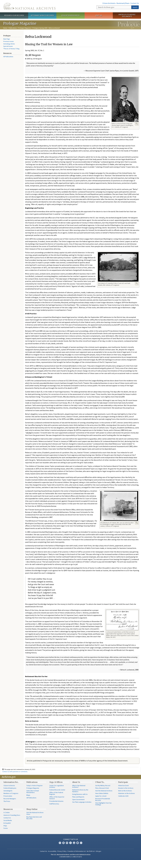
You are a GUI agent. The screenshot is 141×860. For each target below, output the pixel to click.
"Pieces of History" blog (11, 49)
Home (5, 28)
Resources (8, 809)
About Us (76, 782)
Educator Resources (70, 15)
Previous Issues (8, 41)
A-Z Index (7, 812)
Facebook (60, 843)
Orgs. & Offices (56, 782)
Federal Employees (10, 788)
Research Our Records (14, 15)
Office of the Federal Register (56, 793)
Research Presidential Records (102, 799)
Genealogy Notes (9, 44)
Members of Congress (11, 793)
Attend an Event (123, 786)
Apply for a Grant (100, 796)
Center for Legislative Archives (56, 786)
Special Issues (8, 46)
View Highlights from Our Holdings (103, 804)
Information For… (11, 782)
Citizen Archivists (109, 3)
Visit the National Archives (103, 791)
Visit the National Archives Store (35, 813)
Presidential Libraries (56, 801)
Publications (13, 28)
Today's (34, 786)
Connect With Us (70, 839)
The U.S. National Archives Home (29, 6)
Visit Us (99, 15)
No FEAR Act (91, 851)
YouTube (74, 843)
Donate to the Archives (125, 788)
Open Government (78, 799)
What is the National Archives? (78, 786)
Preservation (8, 796)
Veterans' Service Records (42, 15)
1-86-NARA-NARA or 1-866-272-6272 (70, 857)
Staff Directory (54, 804)
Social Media (8, 820)
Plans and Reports (78, 797)
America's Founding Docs (12, 815)
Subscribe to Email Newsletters (32, 791)
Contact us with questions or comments (14, 772)
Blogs (28, 795)
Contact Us (134, 3)
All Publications (8, 57)
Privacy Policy (62, 851)
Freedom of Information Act (77, 851)
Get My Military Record (102, 786)
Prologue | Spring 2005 (39, 28)
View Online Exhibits (101, 793)
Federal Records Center (57, 790)
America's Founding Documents (127, 15)
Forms (6, 828)
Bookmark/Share (123, 3)
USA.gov (98, 851)
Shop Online (31, 809)
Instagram (67, 843)
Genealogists (8, 791)
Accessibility (52, 851)
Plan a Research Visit (102, 788)
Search (135, 7)
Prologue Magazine (24, 28)
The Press (7, 801)
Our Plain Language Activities (81, 802)
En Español (7, 823)
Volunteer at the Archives (126, 793)
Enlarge (137, 124)
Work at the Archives (125, 791)
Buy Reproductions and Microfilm (34, 818)
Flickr (81, 843)
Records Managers (10, 799)
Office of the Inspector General (56, 798)
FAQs (5, 826)
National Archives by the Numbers (80, 791)
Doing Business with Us (80, 794)
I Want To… (100, 782)
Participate (123, 782)
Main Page (6, 39)
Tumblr (70, 843)
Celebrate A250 (123, 796)
